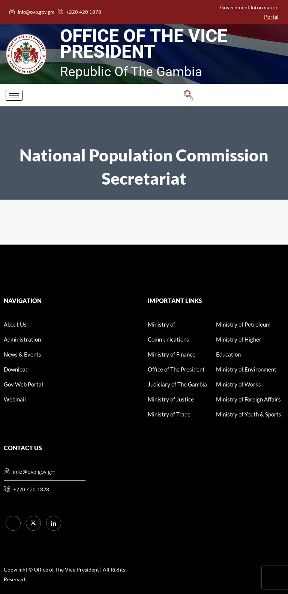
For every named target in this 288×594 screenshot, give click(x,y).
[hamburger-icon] (14, 95)
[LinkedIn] (53, 523)
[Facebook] (13, 523)
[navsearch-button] (188, 95)
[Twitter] (33, 523)
